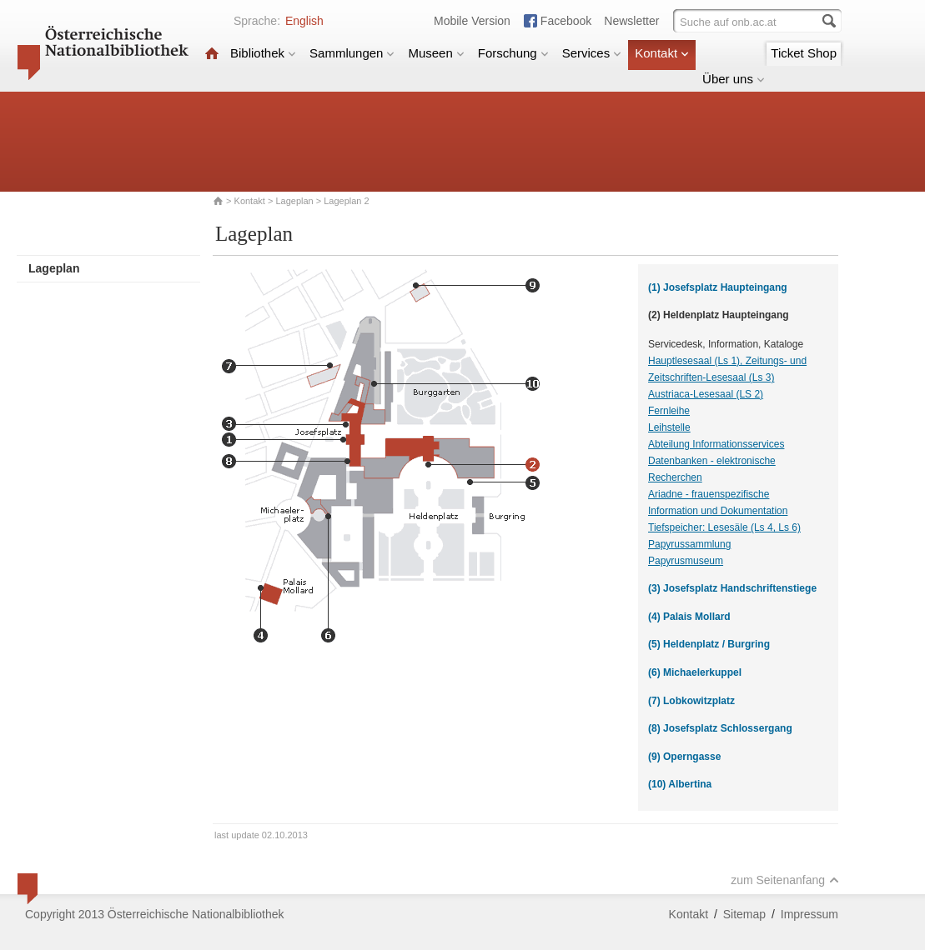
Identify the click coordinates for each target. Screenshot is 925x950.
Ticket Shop (804, 53)
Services (592, 53)
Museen (436, 53)
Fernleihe (669, 411)
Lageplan (294, 201)
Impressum (809, 914)
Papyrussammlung (689, 544)
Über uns (733, 79)
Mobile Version (472, 21)
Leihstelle (669, 427)
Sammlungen (352, 53)
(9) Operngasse (684, 756)
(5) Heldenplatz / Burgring (709, 644)
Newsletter (631, 21)
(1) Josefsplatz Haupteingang (717, 287)
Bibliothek (263, 53)
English (304, 21)
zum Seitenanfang (785, 880)
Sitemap (744, 914)
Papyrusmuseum (685, 561)
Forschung (513, 53)
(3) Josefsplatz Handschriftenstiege (732, 588)
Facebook (565, 21)
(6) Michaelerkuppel (695, 672)
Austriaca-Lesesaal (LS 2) (705, 394)
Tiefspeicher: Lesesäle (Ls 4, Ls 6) (724, 527)
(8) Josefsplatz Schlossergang (720, 728)
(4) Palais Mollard (689, 616)
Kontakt (662, 53)
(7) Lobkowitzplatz (691, 701)
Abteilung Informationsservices (716, 444)
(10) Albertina (679, 784)
